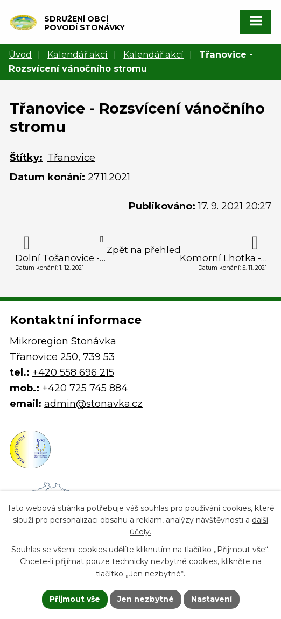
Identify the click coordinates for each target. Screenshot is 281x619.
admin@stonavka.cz (93, 404)
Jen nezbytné (145, 599)
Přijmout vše (75, 599)
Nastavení (211, 599)
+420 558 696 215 (73, 372)
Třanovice (71, 158)
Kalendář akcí (77, 54)
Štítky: (26, 158)
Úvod (20, 54)
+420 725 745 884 (85, 388)
